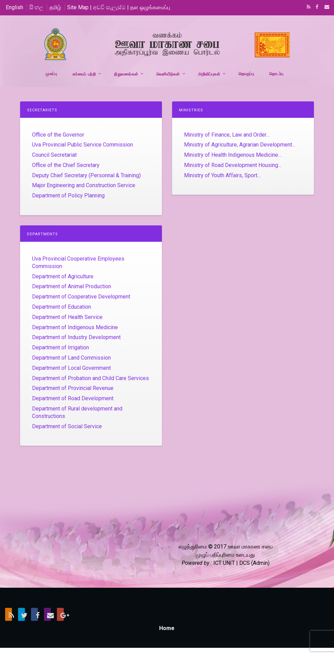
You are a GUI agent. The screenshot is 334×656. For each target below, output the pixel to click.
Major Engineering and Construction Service (83, 185)
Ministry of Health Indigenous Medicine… (233, 155)
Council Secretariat (54, 155)
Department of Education (61, 307)
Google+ (60, 614)
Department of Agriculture (62, 276)
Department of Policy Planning (68, 195)
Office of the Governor (58, 134)
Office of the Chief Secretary (66, 165)
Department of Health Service (67, 317)
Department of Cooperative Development (81, 296)
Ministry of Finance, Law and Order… (227, 134)
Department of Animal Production (71, 286)
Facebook (316, 7)
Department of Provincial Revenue (72, 388)
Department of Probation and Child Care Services (90, 378)
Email (324, 7)
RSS (307, 7)
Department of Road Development (72, 398)
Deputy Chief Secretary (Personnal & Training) (86, 175)
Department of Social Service (67, 426)
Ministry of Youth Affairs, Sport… (222, 175)
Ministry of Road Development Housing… (233, 165)
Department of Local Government (71, 368)
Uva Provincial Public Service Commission (82, 144)
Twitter (21, 614)
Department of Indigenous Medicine (75, 327)
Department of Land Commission (71, 357)
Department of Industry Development (76, 337)
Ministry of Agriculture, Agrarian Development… (239, 144)
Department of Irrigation (60, 347)
